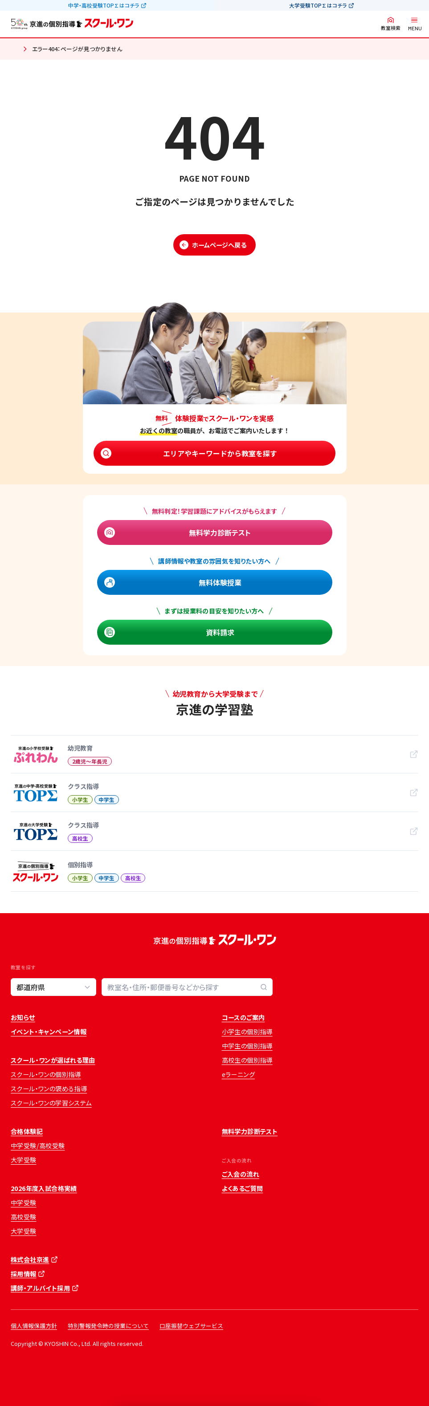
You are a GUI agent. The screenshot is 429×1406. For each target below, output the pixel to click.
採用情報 (24, 1273)
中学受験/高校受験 (38, 1145)
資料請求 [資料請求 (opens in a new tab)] (220, 632)
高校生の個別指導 (247, 1060)
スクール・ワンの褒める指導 (49, 1088)
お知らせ (23, 1017)
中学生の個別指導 (247, 1045)
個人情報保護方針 (34, 1325)
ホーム (14, 49)
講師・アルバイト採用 (40, 1288)
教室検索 (390, 27)
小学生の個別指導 (247, 1031)
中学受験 (24, 1202)
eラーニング (238, 1074)
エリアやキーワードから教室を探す (220, 453)
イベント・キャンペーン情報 (48, 1031)
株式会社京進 (30, 1259)
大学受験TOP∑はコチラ (318, 5)
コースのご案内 (243, 1017)
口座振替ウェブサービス (191, 1325)
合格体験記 (27, 1131)
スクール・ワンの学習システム (51, 1102)
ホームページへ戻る (219, 244)
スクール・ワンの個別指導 (46, 1074)
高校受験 (24, 1216)
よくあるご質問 (242, 1188)
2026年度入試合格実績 (44, 1188)
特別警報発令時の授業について (108, 1325)
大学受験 (24, 1159)
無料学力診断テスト (220, 532)
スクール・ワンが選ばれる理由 (53, 1060)
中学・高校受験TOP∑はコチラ (103, 5)
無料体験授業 (220, 582)
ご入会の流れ (240, 1174)
